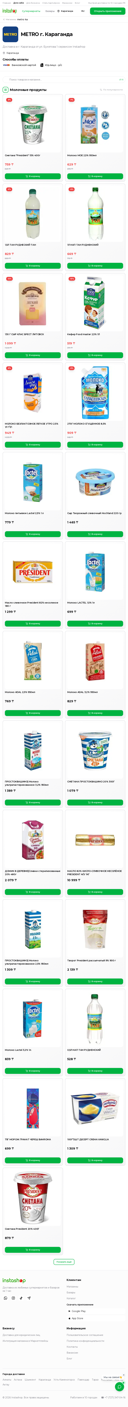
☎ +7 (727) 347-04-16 (113, 1397)
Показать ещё (64, 1262)
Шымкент (30, 1379)
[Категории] (5, 90)
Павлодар (83, 1379)
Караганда (45, 1379)
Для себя (18, 3)
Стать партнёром (51, 3)
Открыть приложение (107, 11)
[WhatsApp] (5, 1298)
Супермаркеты (31, 11)
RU (83, 11)
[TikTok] (21, 1298)
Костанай (106, 1379)
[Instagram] (13, 1298)
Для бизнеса (33, 3)
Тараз (95, 1379)
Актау (6, 1384)
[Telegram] (29, 1298)
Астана (18, 1379)
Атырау (119, 1379)
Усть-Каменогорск (64, 1379)
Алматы (7, 1379)
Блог (77, 3)
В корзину (33, 176)
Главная (7, 3)
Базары (50, 11)
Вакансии (67, 3)
